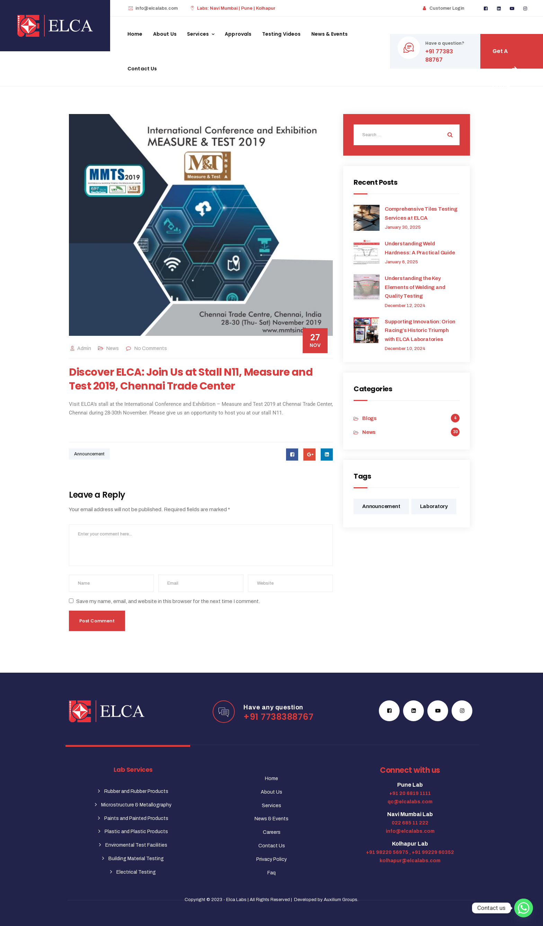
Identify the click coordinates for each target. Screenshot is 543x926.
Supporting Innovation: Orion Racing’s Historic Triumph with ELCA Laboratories (420, 330)
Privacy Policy (271, 859)
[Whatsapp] (523, 908)
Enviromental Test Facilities (136, 845)
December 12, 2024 (405, 305)
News (112, 348)
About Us (165, 33)
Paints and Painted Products (136, 818)
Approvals (238, 33)
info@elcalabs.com (156, 8)
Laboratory (434, 506)
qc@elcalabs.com (410, 801)
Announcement (89, 454)
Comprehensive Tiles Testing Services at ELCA (421, 213)
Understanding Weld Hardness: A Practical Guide (420, 248)
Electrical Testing (136, 872)
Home (135, 33)
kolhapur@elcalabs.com (410, 860)
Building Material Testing (136, 858)
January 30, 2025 (403, 227)
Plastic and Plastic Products (136, 831)
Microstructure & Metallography (136, 804)
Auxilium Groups (340, 899)
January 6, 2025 (401, 262)
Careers (272, 832)
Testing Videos (281, 33)
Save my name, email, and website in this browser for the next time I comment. (168, 601)
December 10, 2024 (405, 348)
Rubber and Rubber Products (136, 791)
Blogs (369, 418)
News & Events (329, 33)
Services (198, 33)
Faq (271, 872)
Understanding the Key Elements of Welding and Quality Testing (415, 287)
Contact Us (142, 68)
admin (80, 348)
